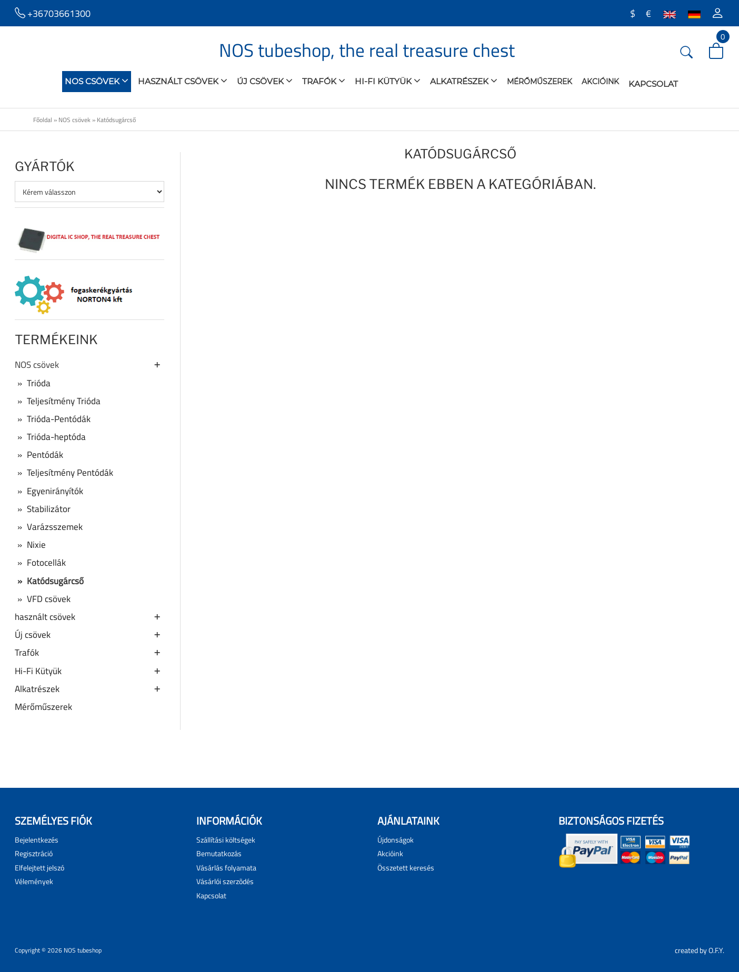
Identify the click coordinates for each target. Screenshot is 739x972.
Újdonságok (395, 839)
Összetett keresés (405, 867)
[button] (717, 13)
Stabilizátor (43, 509)
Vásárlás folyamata (226, 867)
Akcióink (600, 81)
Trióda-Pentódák (53, 419)
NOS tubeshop (83, 950)
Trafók (323, 80)
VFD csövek (43, 599)
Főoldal (42, 120)
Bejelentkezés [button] (36, 839)
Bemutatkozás (219, 853)
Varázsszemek (49, 527)
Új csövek (265, 80)
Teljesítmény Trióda (58, 401)
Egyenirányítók (49, 491)
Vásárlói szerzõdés (225, 881)
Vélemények (34, 881)
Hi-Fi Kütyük (388, 80)
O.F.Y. (716, 950)
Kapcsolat (653, 84)
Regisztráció (34, 853)
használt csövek (182, 80)
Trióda (33, 383)
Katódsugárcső (116, 120)
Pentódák (39, 455)
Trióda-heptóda (50, 437)
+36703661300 (53, 13)
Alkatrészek (463, 80)
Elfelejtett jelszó (39, 867)
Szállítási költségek (225, 839)
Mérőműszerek (539, 81)
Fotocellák (40, 562)
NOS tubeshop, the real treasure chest (367, 50)
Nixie (30, 545)
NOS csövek (96, 80)
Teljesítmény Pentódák (64, 472)
